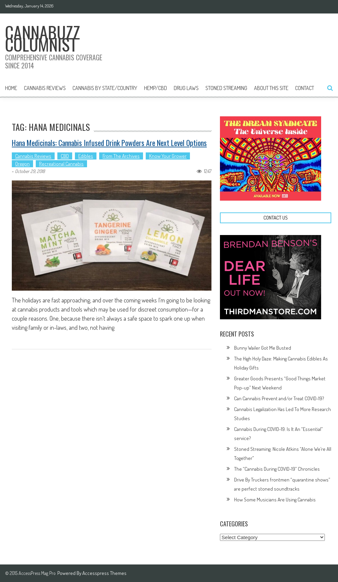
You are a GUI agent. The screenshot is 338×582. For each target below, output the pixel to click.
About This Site (271, 88)
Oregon (22, 164)
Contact (304, 88)
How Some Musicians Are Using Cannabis (275, 499)
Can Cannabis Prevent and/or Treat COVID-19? (279, 398)
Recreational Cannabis (61, 164)
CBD (65, 156)
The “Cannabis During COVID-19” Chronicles (277, 469)
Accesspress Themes (104, 573)
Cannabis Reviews (45, 88)
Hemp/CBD (155, 88)
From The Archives (121, 156)
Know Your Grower (168, 156)
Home (11, 88)
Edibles (85, 156)
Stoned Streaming (226, 88)
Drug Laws (186, 88)
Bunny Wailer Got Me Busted (262, 348)
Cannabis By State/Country (105, 88)
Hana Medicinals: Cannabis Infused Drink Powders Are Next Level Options (109, 142)
